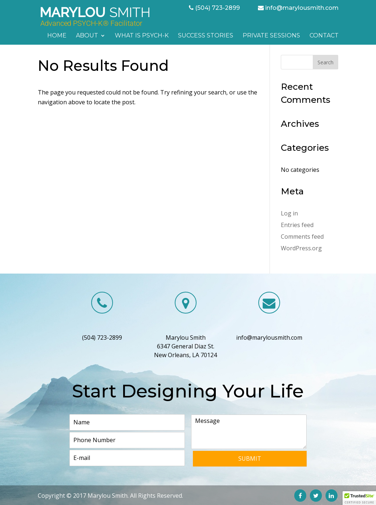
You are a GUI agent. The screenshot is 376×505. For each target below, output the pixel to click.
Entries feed (297, 225)
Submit (249, 458)
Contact (324, 36)
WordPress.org (301, 248)
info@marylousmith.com (302, 7)
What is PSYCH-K (142, 36)
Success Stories (205, 36)
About (87, 36)
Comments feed (302, 237)
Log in (289, 213)
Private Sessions (271, 36)
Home (56, 36)
